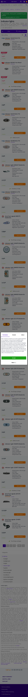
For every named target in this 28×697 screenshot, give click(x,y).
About (22, 335)
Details (14, 335)
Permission (5, 335)
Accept (14, 358)
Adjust (13, 362)
